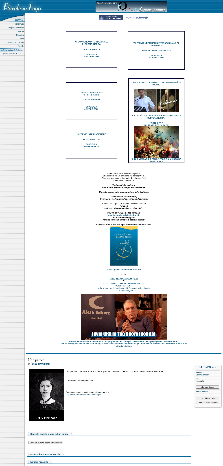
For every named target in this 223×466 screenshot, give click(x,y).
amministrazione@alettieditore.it (124, 215)
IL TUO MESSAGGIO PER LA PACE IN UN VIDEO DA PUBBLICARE (156, 160)
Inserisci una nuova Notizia (45, 454)
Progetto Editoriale (17, 28)
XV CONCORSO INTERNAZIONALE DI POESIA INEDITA (91, 43)
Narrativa (20, 35)
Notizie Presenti (39, 462)
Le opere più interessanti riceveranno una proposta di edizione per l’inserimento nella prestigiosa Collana (124, 341)
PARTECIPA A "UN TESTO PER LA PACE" (156, 124)
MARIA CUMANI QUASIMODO (156, 50)
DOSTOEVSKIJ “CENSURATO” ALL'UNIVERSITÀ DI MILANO (156, 83)
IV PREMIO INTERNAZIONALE (91, 134)
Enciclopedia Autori (16, 42)
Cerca (22, 39)
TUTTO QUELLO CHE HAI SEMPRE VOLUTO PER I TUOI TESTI (124, 284)
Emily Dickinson (202, 375)
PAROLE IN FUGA (91, 49)
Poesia (21, 31)
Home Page (19, 24)
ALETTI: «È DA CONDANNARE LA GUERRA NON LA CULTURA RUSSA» (156, 116)
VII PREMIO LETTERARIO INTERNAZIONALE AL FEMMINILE (156, 44)
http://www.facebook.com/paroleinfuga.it (83, 394)
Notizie (21, 46)
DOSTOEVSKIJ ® (91, 139)
